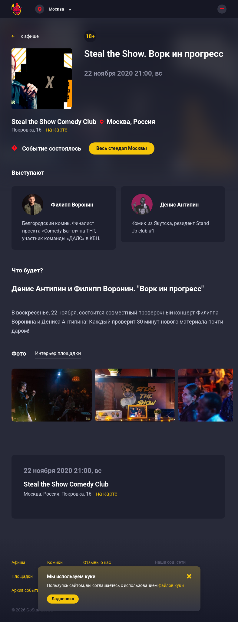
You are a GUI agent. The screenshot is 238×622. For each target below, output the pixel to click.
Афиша (18, 562)
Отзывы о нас (97, 562)
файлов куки (171, 585)
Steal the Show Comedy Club (54, 121)
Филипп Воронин (72, 204)
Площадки (22, 576)
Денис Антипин (179, 204)
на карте (57, 129)
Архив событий (27, 590)
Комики (55, 562)
